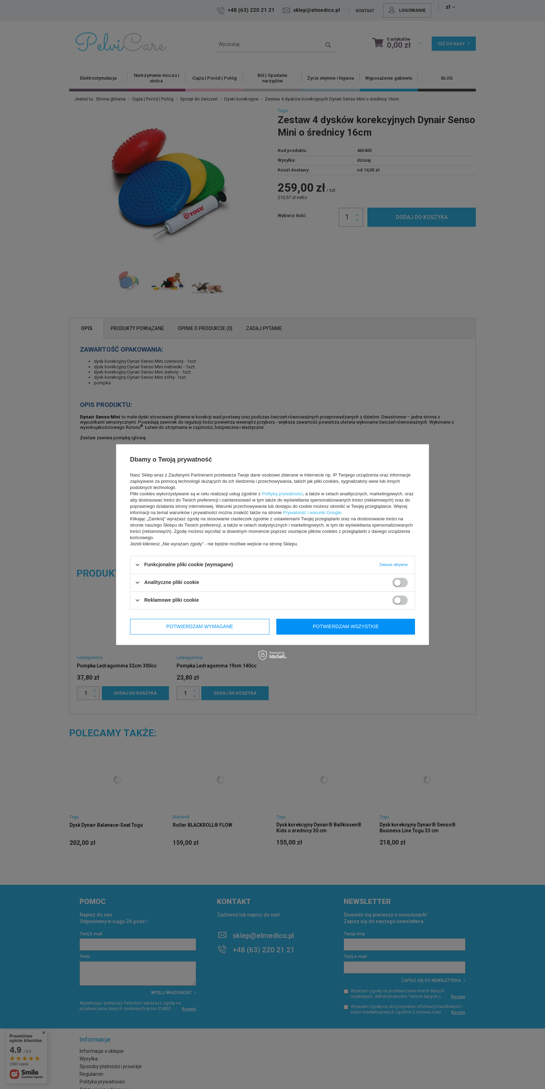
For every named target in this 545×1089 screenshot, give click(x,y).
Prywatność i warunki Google (312, 512)
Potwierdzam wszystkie (346, 626)
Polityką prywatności (282, 493)
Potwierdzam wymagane (199, 626)
